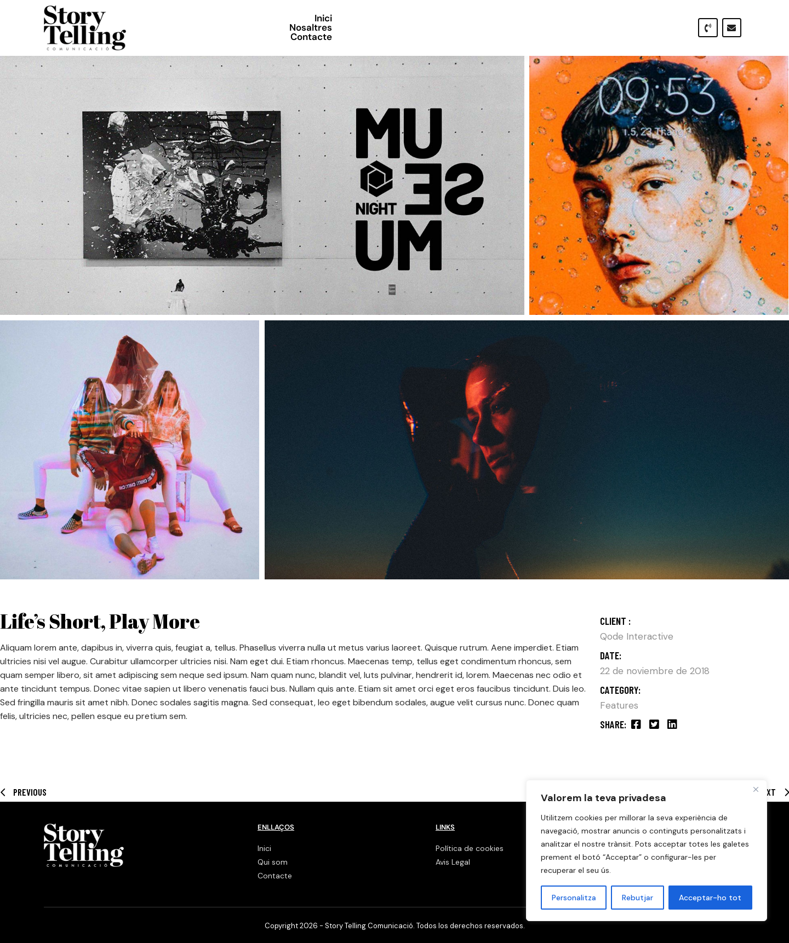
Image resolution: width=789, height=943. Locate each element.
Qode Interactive (636, 636)
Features (619, 705)
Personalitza (574, 897)
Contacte (657, 27)
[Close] (755, 789)
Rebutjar (637, 897)
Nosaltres (598, 27)
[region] (646, 850)
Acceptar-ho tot (710, 897)
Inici (552, 27)
